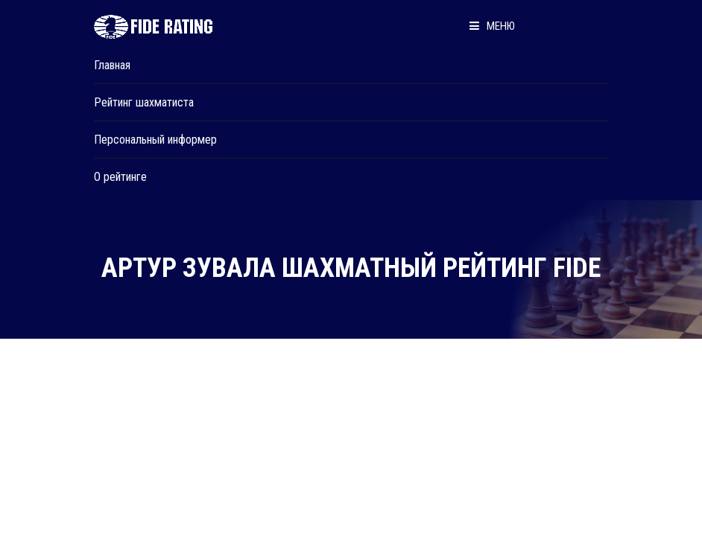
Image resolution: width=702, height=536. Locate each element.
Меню (492, 26)
